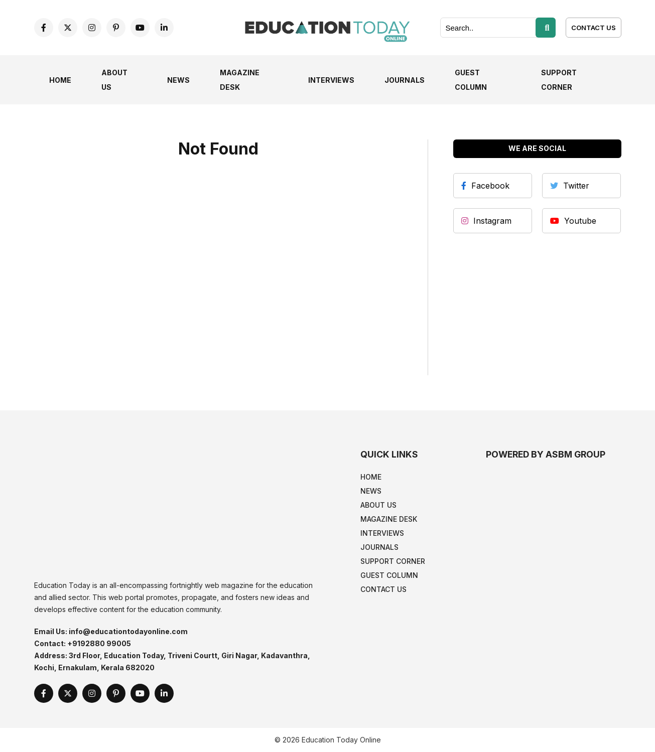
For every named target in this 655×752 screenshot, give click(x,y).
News (178, 80)
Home (60, 80)
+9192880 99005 (99, 643)
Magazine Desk (388, 519)
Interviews (331, 80)
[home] (328, 27)
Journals (404, 80)
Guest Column (389, 575)
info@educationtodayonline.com (128, 631)
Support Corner (392, 561)
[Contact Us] (593, 27)
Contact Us (593, 28)
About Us (378, 505)
